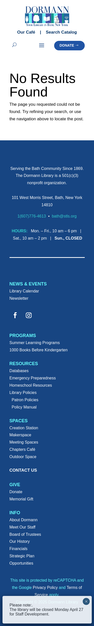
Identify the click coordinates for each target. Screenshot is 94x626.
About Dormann (24, 520)
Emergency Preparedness (33, 378)
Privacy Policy (45, 587)
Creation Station (24, 428)
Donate (66, 45)
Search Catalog (61, 32)
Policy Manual (24, 407)
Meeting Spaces (24, 442)
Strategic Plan (22, 556)
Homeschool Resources (31, 385)
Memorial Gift (21, 499)
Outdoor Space (23, 457)
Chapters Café (22, 449)
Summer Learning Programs (35, 343)
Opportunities (21, 563)
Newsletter (19, 298)
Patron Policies (25, 400)
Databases (19, 371)
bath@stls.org (64, 216)
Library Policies (23, 392)
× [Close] (86, 601)
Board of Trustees (25, 534)
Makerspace (20, 435)
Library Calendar (24, 291)
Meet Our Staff (23, 527)
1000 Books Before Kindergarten (39, 350)
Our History (20, 541)
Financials (19, 549)
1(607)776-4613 (31, 216)
